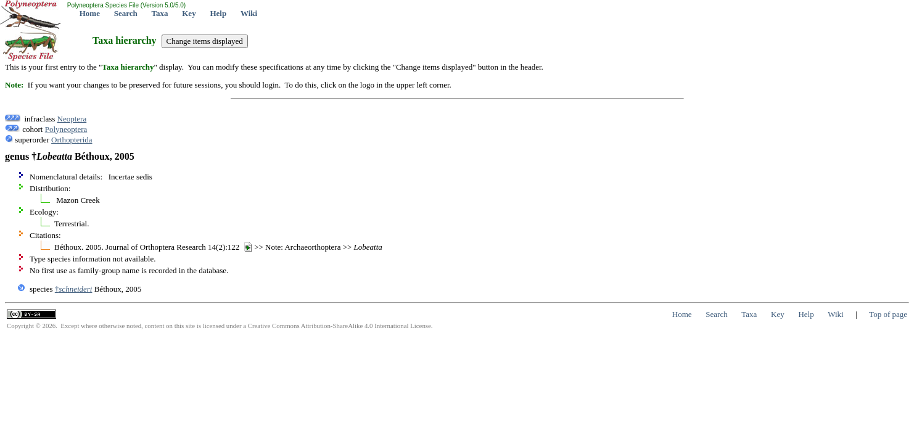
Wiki (249, 13)
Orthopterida (71, 139)
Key (189, 13)
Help (218, 13)
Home (90, 13)
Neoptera (72, 118)
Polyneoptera (66, 129)
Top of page (888, 314)
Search (126, 13)
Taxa (160, 13)
